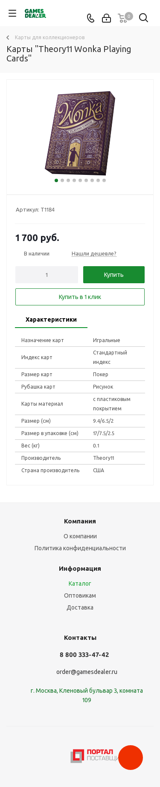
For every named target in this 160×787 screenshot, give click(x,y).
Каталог (80, 583)
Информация (80, 568)
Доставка (80, 607)
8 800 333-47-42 (84, 654)
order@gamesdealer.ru (86, 671)
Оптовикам (80, 595)
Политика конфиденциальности (80, 548)
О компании (80, 536)
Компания (80, 521)
